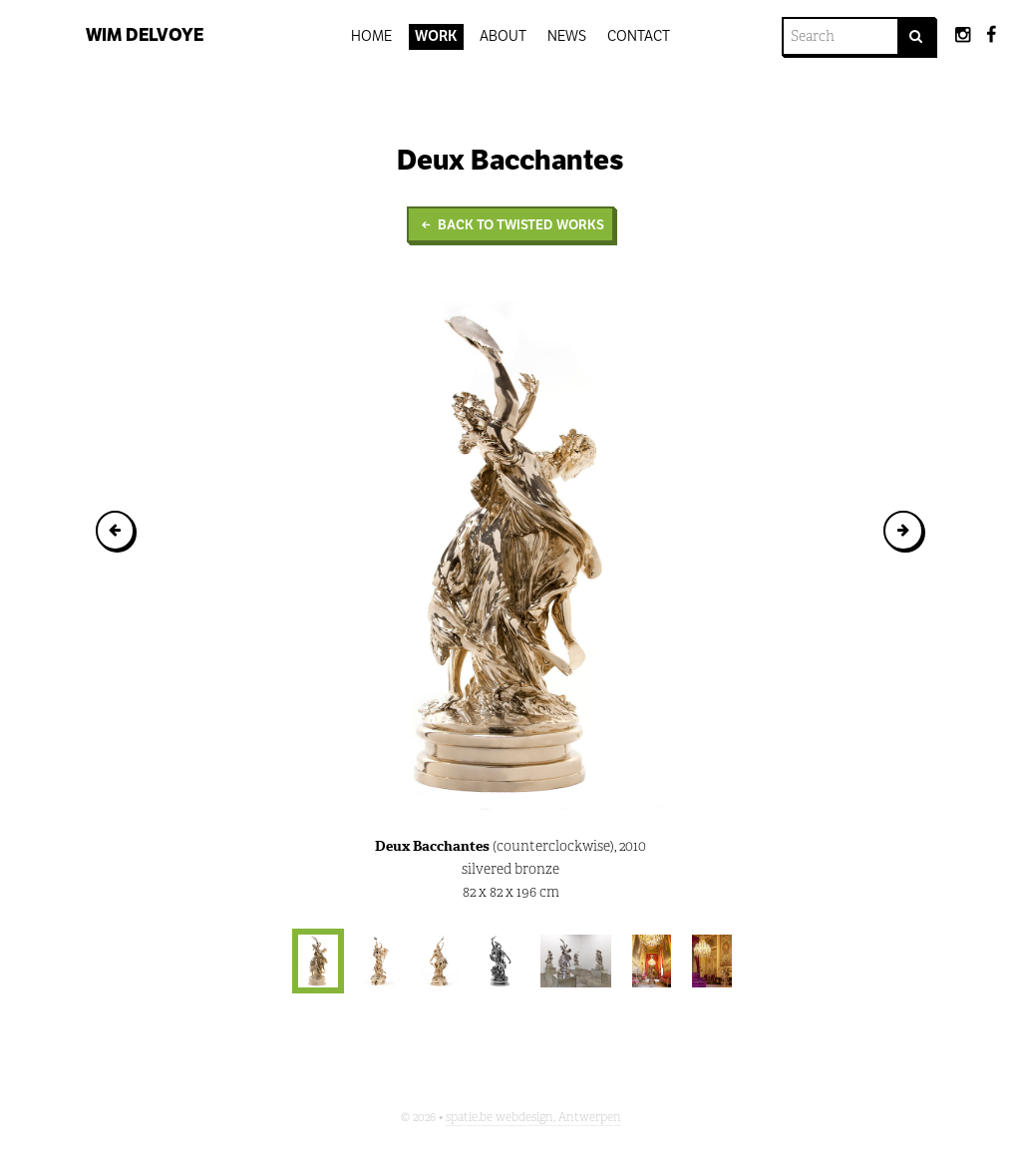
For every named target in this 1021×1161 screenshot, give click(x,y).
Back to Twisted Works (510, 224)
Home (371, 36)
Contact (638, 36)
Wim (144, 35)
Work (436, 36)
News (566, 36)
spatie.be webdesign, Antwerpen (533, 1117)
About (503, 36)
